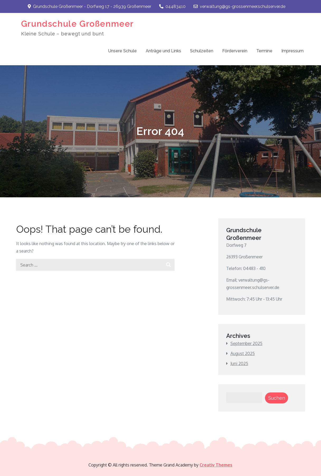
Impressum (292, 50)
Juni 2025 (239, 363)
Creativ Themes (216, 465)
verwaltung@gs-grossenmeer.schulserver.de (239, 6)
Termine (264, 50)
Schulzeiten (201, 50)
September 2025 (246, 343)
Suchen (276, 398)
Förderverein (234, 50)
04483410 (172, 6)
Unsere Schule (122, 50)
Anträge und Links (163, 50)
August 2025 (242, 353)
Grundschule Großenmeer (77, 24)
